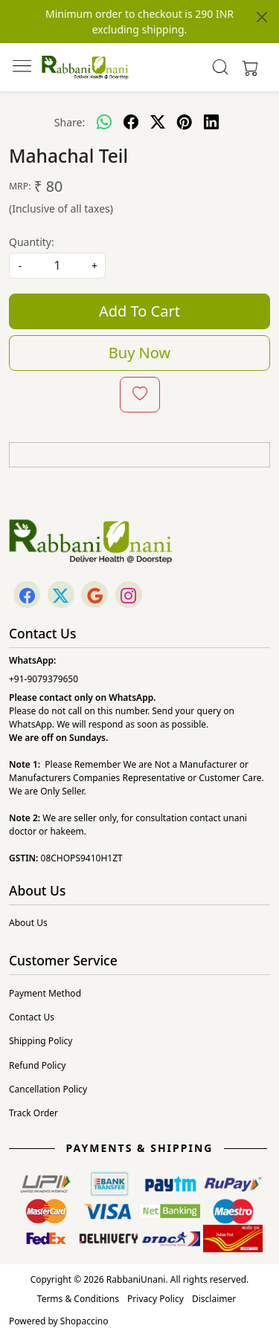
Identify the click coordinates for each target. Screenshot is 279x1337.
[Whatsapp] (104, 122)
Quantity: (31, 242)
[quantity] (57, 266)
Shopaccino (84, 1321)
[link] (219, 67)
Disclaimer (214, 1298)
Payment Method (45, 993)
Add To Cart (139, 311)
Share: (69, 122)
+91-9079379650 (43, 679)
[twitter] (157, 122)
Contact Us (31, 1017)
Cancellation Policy (48, 1089)
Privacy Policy (155, 1298)
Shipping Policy (40, 1041)
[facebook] (131, 122)
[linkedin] (211, 122)
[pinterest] (184, 122)
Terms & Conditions (78, 1298)
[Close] (262, 17)
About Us (28, 922)
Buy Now (139, 353)
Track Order (33, 1113)
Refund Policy (37, 1065)
